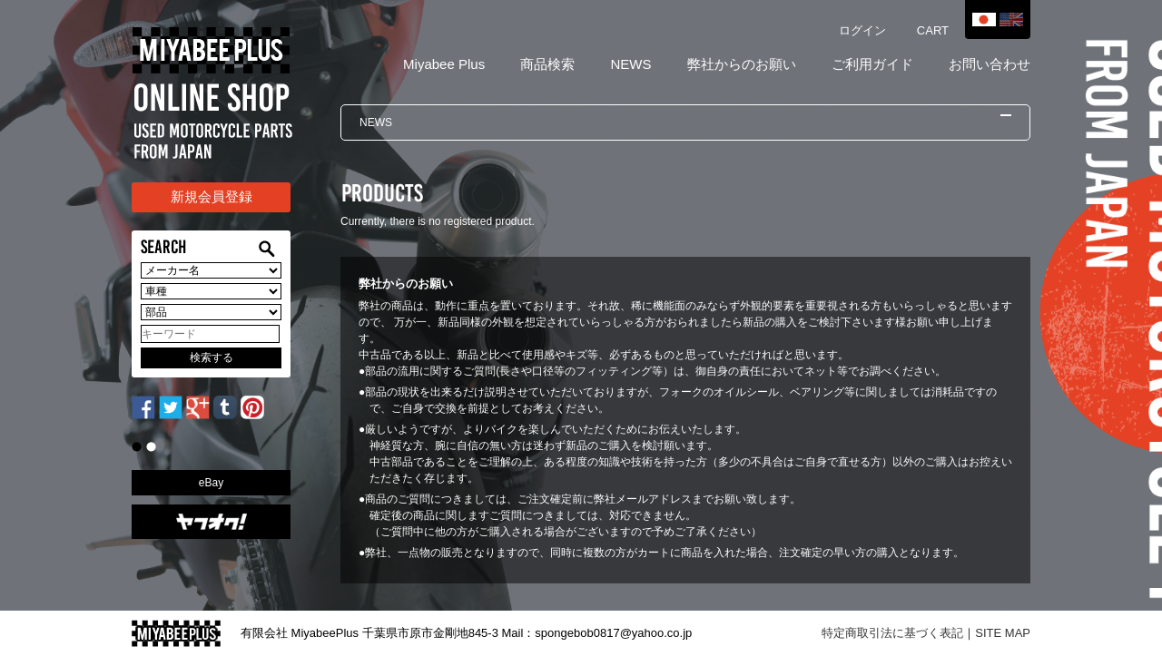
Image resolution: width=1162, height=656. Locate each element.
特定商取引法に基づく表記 (892, 633)
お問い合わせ (989, 64)
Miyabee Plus (444, 64)
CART (933, 30)
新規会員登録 (211, 196)
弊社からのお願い (741, 64)
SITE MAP (1002, 633)
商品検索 (547, 64)
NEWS (630, 64)
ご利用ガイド (872, 64)
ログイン (862, 30)
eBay (211, 482)
